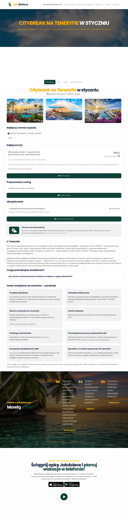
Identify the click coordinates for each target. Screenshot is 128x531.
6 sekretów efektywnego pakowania (95, 339)
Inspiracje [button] (100, 4)
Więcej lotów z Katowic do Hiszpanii (76, 29)
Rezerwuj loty (64, 176)
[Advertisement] (64, 61)
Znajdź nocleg (64, 195)
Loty (58, 82)
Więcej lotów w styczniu (101, 29)
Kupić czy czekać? (111, 156)
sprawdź (95, 353)
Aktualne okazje (70, 4)
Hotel (65, 82)
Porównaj (45, 337)
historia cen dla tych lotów (21, 169)
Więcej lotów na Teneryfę (49, 29)
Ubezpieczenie (76, 82)
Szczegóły (50, 82)
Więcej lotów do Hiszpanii (27, 29)
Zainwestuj (13, 353)
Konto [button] (115, 4)
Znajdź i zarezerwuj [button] (86, 4)
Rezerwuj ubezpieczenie (64, 219)
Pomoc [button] (108, 4)
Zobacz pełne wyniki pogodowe (56, 233)
